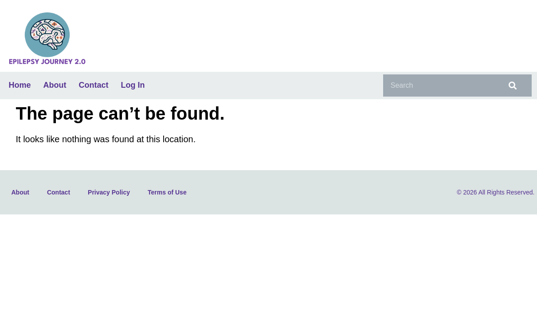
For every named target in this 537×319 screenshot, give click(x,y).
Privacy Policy (109, 192)
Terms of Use (167, 192)
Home (20, 85)
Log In (133, 85)
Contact (94, 85)
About (55, 85)
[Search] (511, 85)
